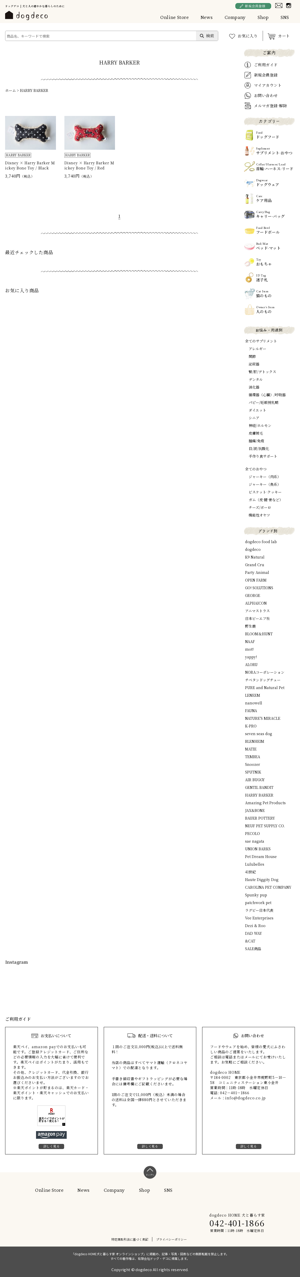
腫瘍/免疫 (256, 440)
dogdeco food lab (261, 541)
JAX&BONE (255, 810)
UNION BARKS (258, 848)
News (207, 17)
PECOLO (252, 833)
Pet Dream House (261, 856)
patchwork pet (258, 902)
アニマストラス (257, 610)
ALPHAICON (256, 603)
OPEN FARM (256, 580)
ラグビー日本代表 (259, 910)
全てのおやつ (256, 468)
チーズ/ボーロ (260, 507)
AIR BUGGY (255, 779)
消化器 (254, 387)
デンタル (256, 379)
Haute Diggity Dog (262, 879)
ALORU (251, 664)
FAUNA (251, 710)
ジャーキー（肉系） (265, 476)
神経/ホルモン (260, 425)
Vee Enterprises (259, 917)
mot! (249, 649)
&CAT (250, 940)
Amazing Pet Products (265, 802)
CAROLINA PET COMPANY (268, 887)
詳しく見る (51, 1146)
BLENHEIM (254, 741)
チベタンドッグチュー (263, 679)
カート (284, 35)
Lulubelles (254, 864)
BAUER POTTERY (260, 818)
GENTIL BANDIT (259, 787)
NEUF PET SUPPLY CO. (265, 825)
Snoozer (252, 764)
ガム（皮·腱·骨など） (266, 499)
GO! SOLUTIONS (259, 587)
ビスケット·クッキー (265, 492)
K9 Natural (254, 557)
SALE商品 (253, 948)
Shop (263, 17)
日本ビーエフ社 (257, 618)
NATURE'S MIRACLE (262, 718)
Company (235, 17)
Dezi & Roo (255, 925)
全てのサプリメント (261, 341)
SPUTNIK (253, 772)
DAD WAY (253, 933)
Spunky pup (256, 894)
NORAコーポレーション (264, 672)
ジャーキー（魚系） (265, 484)
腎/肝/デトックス (262, 371)
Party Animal (257, 572)
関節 (252, 356)
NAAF (250, 641)
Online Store (174, 17)
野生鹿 (250, 626)
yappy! (251, 656)
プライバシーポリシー (171, 1239)
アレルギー (257, 348)
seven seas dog (258, 733)
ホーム (10, 90)
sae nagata (254, 841)
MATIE (251, 749)
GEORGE (252, 595)
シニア (254, 417)
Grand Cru (254, 564)
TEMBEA (252, 756)
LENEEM (252, 695)
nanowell (253, 702)
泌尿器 (254, 364)
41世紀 (250, 871)
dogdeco (253, 549)
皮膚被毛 (256, 433)
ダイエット (257, 410)
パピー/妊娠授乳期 (263, 402)
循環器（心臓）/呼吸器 (267, 394)
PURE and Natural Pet (264, 687)
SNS (285, 17)
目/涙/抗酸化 (259, 448)
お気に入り (248, 35)
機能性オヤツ (259, 515)
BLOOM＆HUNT (259, 633)
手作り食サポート (263, 456)
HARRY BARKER (34, 90)
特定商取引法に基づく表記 (129, 1239)
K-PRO (251, 725)
